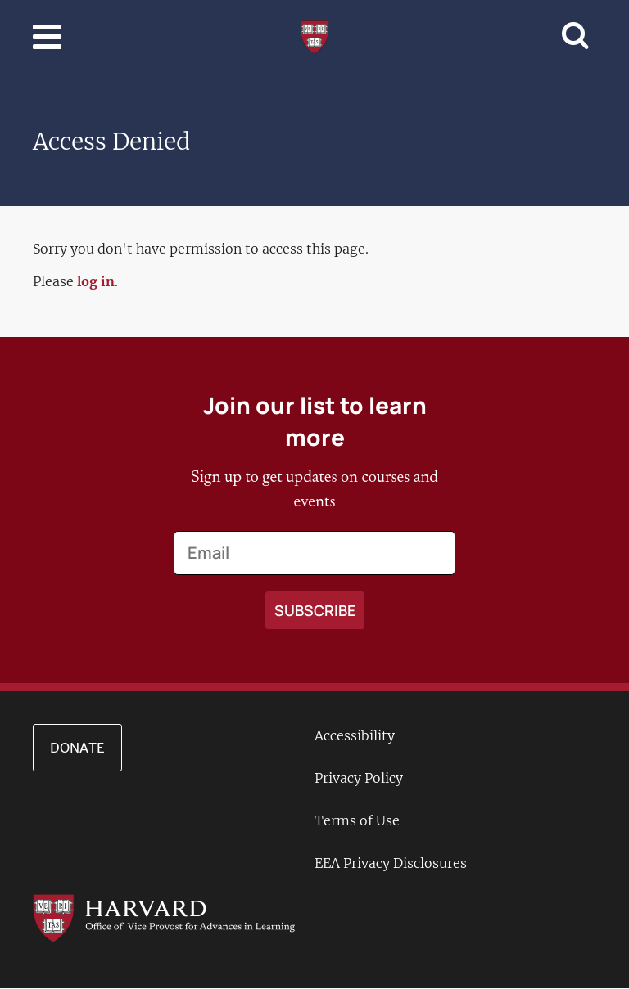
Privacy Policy (358, 778)
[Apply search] (314, 610)
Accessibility (354, 735)
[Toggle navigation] (47, 37)
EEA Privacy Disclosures (390, 863)
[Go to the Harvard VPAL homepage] (164, 917)
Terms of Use (357, 820)
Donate (77, 748)
